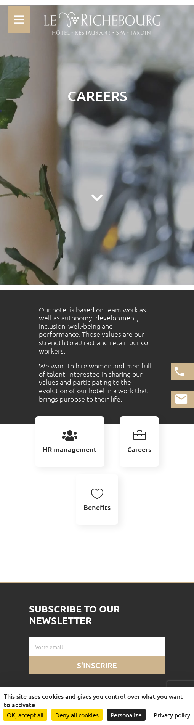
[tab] (69, 441)
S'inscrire (97, 665)
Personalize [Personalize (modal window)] (126, 715)
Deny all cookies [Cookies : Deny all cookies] (77, 715)
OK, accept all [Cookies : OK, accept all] (25, 715)
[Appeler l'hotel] (182, 371)
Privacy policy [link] (172, 715)
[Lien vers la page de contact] (182, 399)
